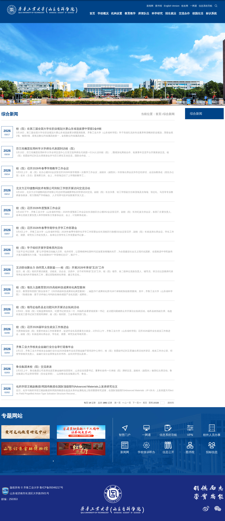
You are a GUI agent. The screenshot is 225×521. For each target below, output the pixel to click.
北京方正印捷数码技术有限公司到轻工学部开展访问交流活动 (53, 188)
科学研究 (157, 13)
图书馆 (158, 6)
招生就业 (170, 13)
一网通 (193, 6)
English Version (172, 6)
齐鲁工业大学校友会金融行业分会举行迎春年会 (45, 346)
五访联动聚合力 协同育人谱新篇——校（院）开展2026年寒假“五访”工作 (60, 267)
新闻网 (150, 6)
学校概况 (103, 13)
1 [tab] (53, 461)
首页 (92, 13)
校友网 (184, 6)
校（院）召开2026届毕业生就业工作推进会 (42, 327)
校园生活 (197, 13)
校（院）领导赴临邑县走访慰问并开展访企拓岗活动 (47, 307)
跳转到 (171, 403)
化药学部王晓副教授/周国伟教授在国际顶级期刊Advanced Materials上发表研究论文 (67, 386)
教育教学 (130, 13)
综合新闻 (169, 114)
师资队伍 (143, 13)
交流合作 (184, 13)
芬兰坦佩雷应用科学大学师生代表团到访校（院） (46, 148)
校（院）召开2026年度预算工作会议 (38, 208)
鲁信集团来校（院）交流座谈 (34, 366)
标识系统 (211, 13)
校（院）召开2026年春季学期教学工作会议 (42, 168)
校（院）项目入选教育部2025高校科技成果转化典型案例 (50, 287)
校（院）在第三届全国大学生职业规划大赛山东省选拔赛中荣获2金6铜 (58, 128)
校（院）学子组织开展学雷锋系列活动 (39, 247)
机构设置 (116, 13)
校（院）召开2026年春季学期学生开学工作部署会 (46, 227)
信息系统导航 (205, 6)
